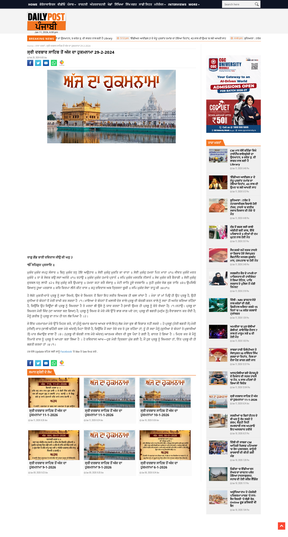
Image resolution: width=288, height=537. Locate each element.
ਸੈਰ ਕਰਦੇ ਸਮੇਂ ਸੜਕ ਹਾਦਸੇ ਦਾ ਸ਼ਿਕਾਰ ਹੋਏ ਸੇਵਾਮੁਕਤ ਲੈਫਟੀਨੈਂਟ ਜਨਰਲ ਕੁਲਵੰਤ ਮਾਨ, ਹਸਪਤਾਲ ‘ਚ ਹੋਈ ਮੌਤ (244, 255)
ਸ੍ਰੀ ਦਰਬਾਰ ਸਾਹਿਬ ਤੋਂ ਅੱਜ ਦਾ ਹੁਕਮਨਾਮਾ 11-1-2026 (47, 412)
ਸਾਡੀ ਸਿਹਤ (145, 4)
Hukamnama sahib (91, 357)
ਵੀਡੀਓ (61, 4)
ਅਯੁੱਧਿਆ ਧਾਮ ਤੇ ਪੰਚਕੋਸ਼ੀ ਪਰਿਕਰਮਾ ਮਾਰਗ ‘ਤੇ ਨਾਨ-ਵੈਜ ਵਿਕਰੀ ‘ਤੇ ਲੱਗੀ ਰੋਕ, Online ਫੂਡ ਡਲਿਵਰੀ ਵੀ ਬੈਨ (243, 499)
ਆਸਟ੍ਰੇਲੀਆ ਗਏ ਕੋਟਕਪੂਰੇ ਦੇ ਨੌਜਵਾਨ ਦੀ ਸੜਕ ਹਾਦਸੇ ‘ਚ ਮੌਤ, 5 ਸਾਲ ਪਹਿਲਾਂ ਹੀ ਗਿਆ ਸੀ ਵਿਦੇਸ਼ (244, 378)
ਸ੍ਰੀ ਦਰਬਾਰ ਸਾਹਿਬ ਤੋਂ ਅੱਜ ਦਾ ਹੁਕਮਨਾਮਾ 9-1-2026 (47, 465)
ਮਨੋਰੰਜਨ (158, 4)
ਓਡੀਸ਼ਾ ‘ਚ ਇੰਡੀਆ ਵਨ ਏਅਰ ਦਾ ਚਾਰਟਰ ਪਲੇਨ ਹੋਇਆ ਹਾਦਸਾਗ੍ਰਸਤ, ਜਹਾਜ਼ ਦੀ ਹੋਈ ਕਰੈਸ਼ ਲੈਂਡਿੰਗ (244, 474)
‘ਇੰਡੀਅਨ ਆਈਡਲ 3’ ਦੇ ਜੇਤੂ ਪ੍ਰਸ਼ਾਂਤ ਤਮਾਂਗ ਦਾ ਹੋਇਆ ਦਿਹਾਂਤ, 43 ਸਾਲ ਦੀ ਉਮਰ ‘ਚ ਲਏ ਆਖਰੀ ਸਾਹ (173, 38)
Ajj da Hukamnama (36, 357)
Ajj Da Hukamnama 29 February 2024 (63, 357)
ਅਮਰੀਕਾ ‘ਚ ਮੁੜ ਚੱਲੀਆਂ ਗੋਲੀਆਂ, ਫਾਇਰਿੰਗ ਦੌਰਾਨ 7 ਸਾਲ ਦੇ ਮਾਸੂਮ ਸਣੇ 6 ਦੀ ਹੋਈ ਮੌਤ (244, 332)
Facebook (66, 351)
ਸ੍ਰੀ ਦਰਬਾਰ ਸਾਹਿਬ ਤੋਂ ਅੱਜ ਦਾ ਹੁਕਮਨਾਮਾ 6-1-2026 (159, 465)
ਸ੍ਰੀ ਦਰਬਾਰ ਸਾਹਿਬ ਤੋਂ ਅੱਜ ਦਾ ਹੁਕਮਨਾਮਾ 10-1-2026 (159, 412)
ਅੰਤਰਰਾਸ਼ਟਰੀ (97, 4)
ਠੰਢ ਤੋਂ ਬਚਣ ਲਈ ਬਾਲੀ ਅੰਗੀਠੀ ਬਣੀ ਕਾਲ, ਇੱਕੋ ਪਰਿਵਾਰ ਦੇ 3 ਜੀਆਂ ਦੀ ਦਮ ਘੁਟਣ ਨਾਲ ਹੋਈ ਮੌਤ (244, 232)
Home (32, 4)
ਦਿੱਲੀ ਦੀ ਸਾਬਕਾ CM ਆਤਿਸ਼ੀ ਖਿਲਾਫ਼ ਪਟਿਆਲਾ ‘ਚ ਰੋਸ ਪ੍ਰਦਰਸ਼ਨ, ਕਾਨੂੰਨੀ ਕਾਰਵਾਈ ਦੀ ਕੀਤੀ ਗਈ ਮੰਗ (243, 449)
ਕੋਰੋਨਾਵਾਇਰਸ (47, 4)
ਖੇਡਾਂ (110, 4)
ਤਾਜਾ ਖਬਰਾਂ (39, 45)
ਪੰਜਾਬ (70, 4)
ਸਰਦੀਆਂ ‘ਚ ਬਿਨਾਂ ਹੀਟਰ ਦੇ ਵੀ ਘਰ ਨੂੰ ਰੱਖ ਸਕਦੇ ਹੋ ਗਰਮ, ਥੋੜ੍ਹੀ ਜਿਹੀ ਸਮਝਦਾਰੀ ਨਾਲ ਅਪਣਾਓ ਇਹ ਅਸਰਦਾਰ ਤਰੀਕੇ (244, 422)
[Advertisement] (111, 175)
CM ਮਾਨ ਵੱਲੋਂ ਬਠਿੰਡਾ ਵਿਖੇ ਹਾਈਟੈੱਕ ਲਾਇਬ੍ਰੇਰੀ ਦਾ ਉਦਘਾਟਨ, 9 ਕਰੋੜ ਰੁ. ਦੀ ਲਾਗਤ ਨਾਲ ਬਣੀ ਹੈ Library (57, 38)
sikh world (106, 357)
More (192, 4)
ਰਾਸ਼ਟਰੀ (83, 4)
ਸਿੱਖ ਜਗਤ (131, 4)
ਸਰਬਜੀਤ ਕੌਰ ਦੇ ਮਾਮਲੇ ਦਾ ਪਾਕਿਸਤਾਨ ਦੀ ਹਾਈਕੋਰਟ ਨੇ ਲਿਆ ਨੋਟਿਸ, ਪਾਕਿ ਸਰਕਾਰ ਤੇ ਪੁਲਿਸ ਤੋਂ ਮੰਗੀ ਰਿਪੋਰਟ (243, 280)
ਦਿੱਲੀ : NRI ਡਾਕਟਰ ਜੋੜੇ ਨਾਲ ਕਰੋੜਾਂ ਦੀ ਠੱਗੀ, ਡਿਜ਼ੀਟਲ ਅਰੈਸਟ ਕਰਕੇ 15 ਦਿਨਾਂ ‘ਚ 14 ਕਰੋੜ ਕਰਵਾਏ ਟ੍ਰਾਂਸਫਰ (244, 306)
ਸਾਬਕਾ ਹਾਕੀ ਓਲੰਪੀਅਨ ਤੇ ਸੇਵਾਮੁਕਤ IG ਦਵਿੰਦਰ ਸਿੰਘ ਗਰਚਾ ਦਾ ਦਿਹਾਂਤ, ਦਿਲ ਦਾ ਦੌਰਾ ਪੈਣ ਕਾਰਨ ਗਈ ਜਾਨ (244, 355)
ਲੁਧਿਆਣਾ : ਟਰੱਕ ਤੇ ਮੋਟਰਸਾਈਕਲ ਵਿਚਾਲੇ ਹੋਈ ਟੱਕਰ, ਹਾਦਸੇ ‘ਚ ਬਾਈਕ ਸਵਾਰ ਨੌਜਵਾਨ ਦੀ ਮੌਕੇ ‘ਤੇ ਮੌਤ (243, 207)
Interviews (177, 4)
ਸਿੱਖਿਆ (118, 4)
